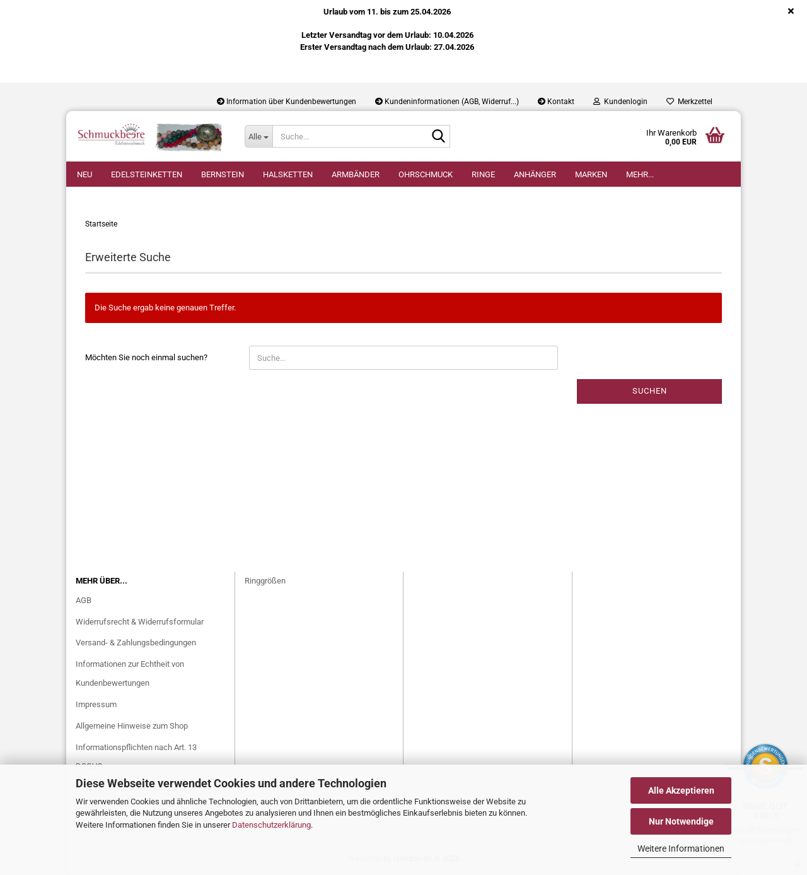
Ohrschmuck (425, 174)
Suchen (649, 391)
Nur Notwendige (681, 821)
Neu (84, 174)
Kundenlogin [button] (620, 101)
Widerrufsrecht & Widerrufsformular (140, 621)
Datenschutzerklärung (271, 825)
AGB (83, 600)
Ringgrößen (265, 580)
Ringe (483, 174)
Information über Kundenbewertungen (286, 101)
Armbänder (356, 174)
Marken (591, 174)
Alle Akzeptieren (681, 790)
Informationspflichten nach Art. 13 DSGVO (136, 757)
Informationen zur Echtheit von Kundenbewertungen (130, 673)
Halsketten (288, 174)
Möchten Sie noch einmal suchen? (146, 357)
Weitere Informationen (680, 848)
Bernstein (222, 174)
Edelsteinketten (146, 174)
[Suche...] (258, 136)
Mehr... (640, 174)
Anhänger (535, 174)
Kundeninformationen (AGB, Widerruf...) (447, 101)
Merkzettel (689, 101)
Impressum (96, 704)
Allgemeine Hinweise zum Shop (132, 726)
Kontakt (556, 101)
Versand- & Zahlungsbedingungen (136, 642)
